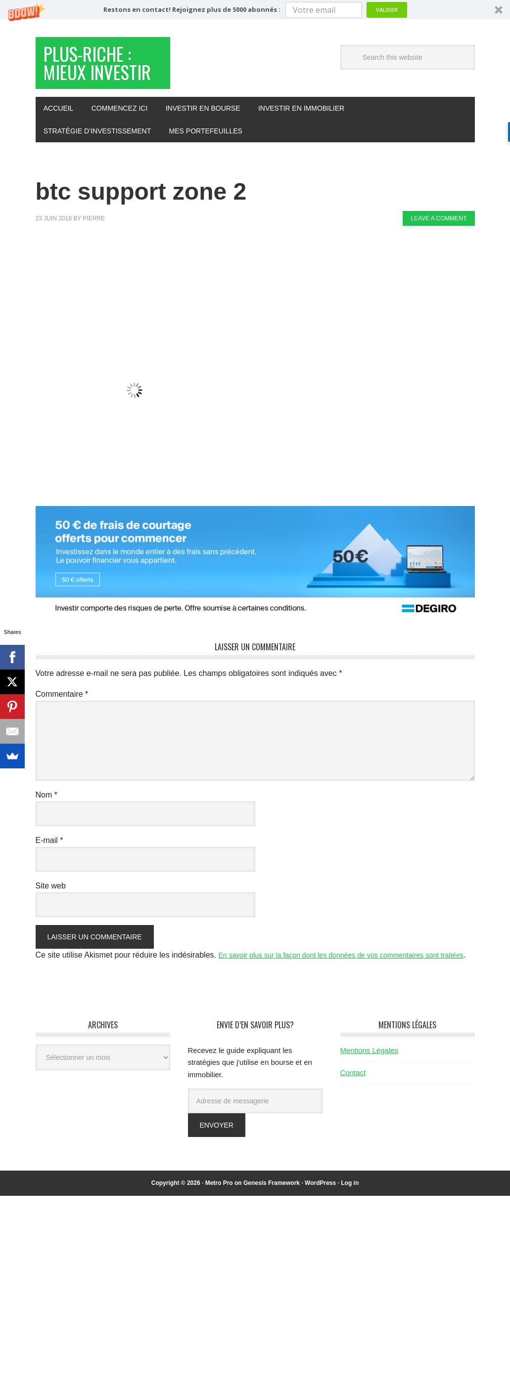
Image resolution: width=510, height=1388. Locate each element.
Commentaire (62, 727)
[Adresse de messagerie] (255, 1147)
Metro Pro (219, 1228)
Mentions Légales (369, 1096)
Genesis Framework (271, 1228)
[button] (255, 9)
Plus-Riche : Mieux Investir (101, 80)
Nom (46, 828)
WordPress (320, 1228)
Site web (51, 919)
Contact (353, 1118)
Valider (387, 9)
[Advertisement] (216, 294)
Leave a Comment (438, 251)
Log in (350, 1228)
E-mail (49, 873)
